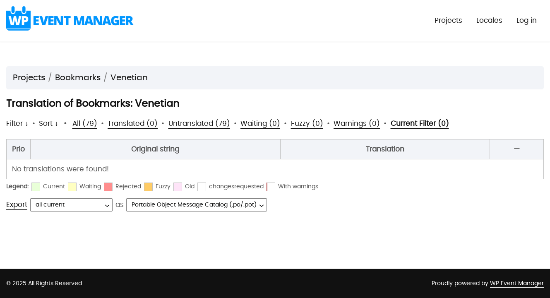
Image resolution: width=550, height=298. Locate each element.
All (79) (84, 123)
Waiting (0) (260, 123)
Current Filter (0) (420, 123)
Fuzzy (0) (307, 123)
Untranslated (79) (199, 123)
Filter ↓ (17, 123)
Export (16, 204)
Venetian (129, 78)
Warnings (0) (357, 123)
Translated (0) (133, 123)
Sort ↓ (48, 123)
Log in (526, 20)
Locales (489, 20)
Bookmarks (78, 78)
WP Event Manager (517, 283)
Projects (448, 20)
